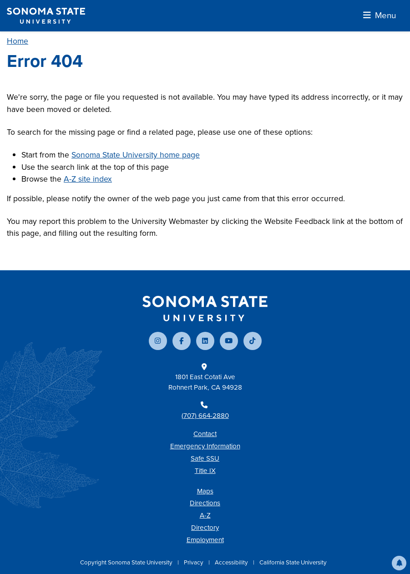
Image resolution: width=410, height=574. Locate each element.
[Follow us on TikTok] (252, 341)
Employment (205, 540)
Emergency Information (205, 446)
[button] (399, 563)
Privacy (194, 562)
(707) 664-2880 (205, 416)
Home (17, 41)
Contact (205, 434)
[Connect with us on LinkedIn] (205, 341)
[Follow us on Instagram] (158, 341)
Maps (205, 491)
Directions (205, 503)
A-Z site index (88, 179)
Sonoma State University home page (135, 155)
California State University (293, 562)
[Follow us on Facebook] (181, 341)
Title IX (205, 471)
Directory (205, 528)
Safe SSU (205, 458)
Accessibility (232, 562)
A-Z (205, 515)
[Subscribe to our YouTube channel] (229, 341)
